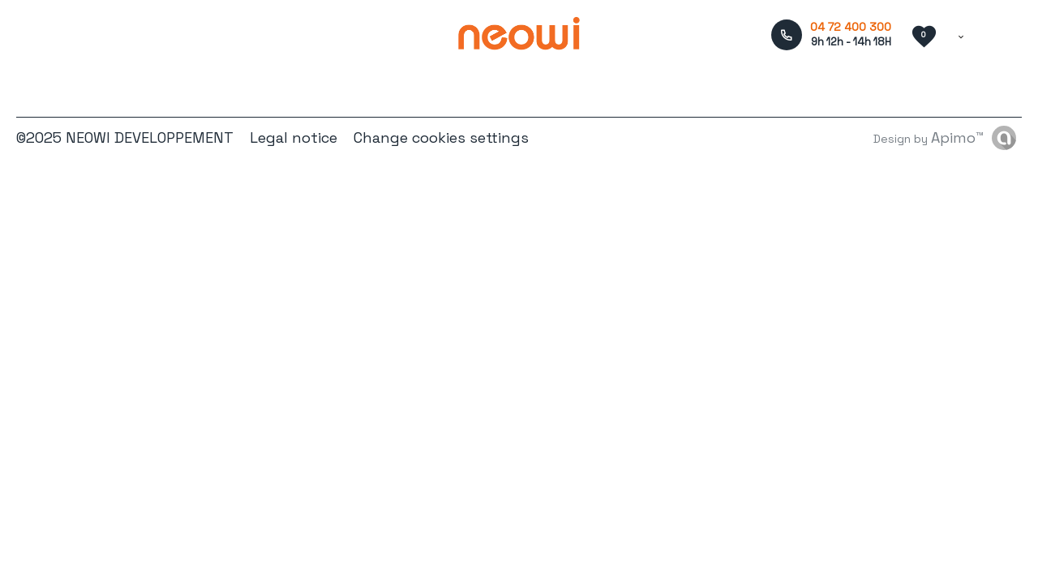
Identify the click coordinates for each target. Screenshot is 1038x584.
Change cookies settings (441, 137)
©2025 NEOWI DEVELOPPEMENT (125, 137)
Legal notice (293, 137)
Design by (928, 137)
